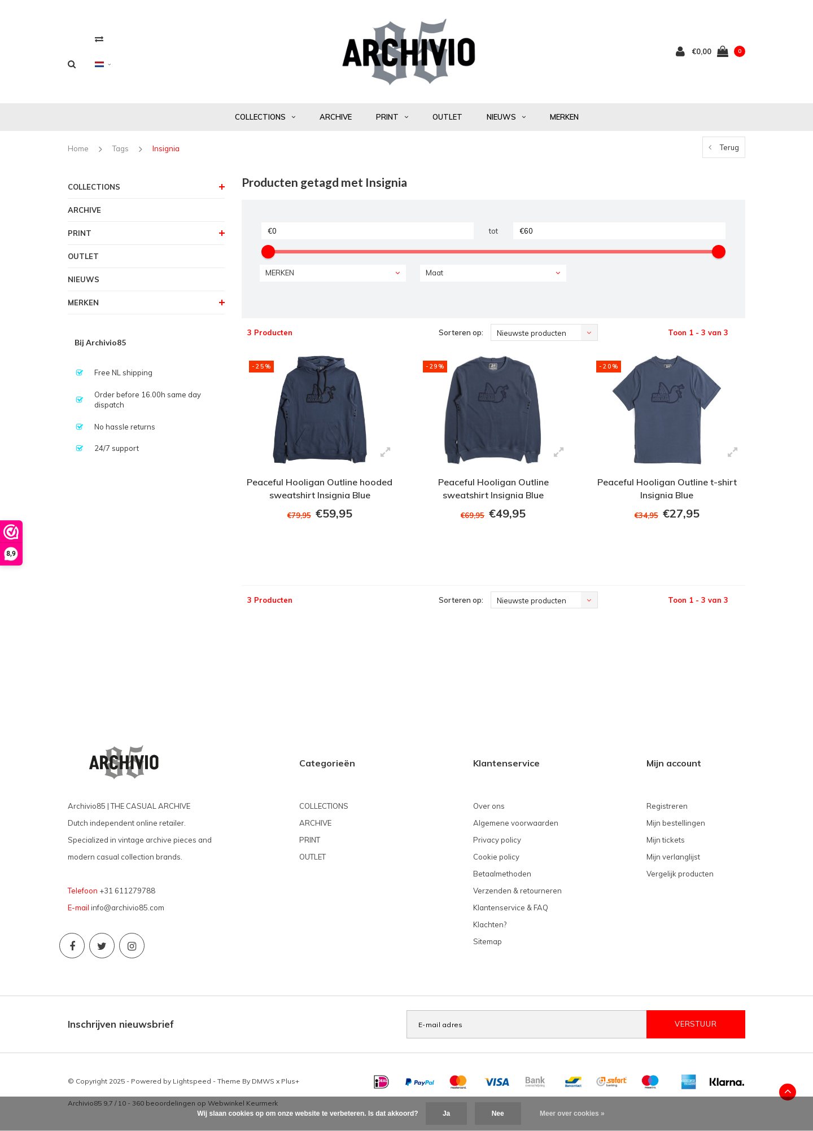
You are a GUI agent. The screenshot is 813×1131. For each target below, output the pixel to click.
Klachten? (489, 924)
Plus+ (290, 1081)
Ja (446, 1113)
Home (78, 148)
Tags (120, 148)
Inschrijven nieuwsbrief (121, 1024)
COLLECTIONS (265, 116)
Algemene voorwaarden (515, 822)
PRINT (392, 116)
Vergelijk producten (680, 873)
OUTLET (447, 116)
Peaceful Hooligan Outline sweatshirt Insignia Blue (493, 488)
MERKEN (564, 116)
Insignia (166, 148)
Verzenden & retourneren (517, 890)
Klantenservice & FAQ (510, 907)
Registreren (667, 805)
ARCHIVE (336, 116)
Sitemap (487, 941)
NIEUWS (506, 116)
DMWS (263, 1081)
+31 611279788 (127, 890)
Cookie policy (496, 856)
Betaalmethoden (502, 873)
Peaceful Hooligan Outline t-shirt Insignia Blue (667, 488)
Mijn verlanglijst (673, 856)
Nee (498, 1113)
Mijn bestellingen (675, 822)
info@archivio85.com (127, 907)
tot (493, 230)
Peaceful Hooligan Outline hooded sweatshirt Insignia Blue (319, 488)
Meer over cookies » (572, 1113)
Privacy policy (497, 839)
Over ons (489, 805)
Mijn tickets (665, 839)
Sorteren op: (461, 332)
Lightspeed (192, 1081)
